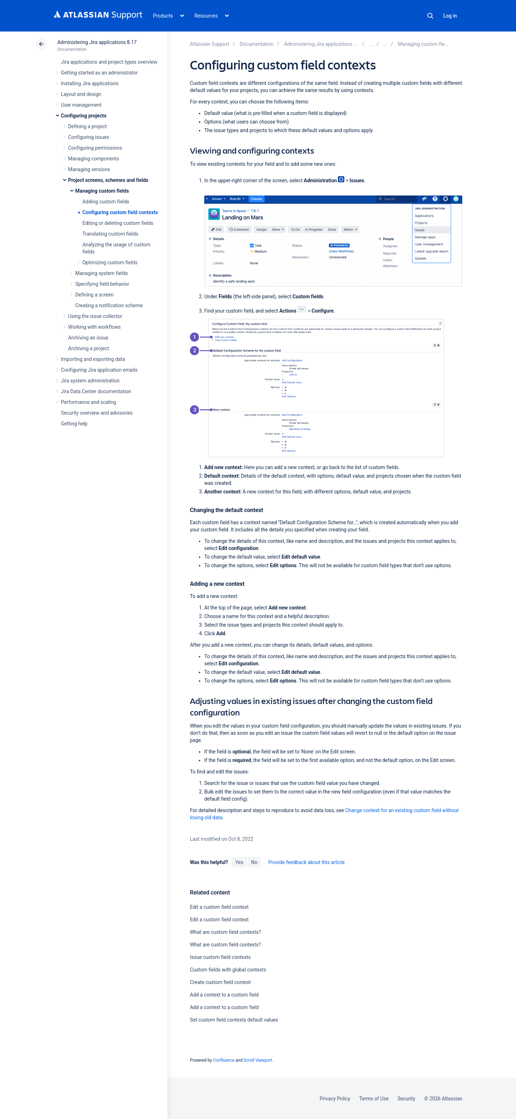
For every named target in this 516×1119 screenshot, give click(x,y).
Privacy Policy (335, 1098)
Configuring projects (83, 116)
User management (81, 105)
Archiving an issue (88, 338)
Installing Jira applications (90, 83)
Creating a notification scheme (109, 305)
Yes (239, 862)
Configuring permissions (95, 148)
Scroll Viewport (258, 1060)
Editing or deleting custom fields (117, 223)
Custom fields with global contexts (228, 970)
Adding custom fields (105, 201)
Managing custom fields (102, 191)
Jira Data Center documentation (96, 391)
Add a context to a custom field (224, 995)
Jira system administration (90, 381)
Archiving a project (88, 348)
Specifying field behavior (102, 284)
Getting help (74, 423)
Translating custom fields (110, 234)
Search (430, 15)
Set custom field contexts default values (234, 1020)
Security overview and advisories (97, 413)
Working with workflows (94, 327)
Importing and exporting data (93, 359)
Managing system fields (101, 273)
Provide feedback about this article (306, 862)
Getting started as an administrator (99, 73)
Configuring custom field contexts (120, 212)
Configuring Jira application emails (99, 370)
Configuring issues (88, 137)
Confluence (223, 1060)
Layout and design (81, 94)
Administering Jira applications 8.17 (97, 42)
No (254, 862)
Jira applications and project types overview (109, 62)
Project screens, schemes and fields (108, 180)
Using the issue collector (95, 316)
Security (406, 1098)
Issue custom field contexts (220, 957)
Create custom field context (220, 982)
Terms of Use (373, 1098)
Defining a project (87, 126)
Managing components (93, 158)
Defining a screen (94, 295)
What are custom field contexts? (225, 932)
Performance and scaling (88, 402)
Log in (450, 16)
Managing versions (89, 169)
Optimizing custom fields (110, 262)
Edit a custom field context (219, 907)
